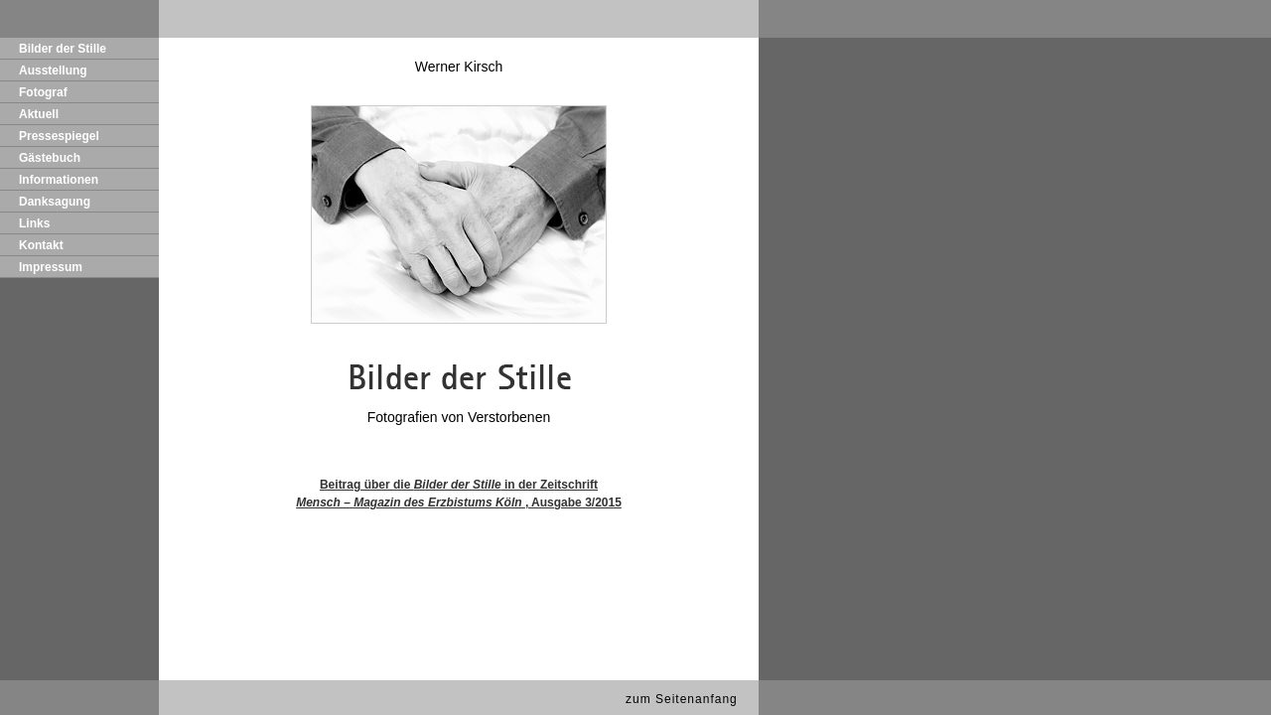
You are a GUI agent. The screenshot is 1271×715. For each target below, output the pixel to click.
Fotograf (43, 92)
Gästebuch (49, 158)
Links (34, 223)
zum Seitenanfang (682, 699)
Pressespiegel (59, 136)
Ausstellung (53, 70)
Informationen (58, 180)
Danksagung (54, 202)
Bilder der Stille (62, 49)
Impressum (50, 267)
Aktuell (39, 114)
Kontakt (41, 245)
